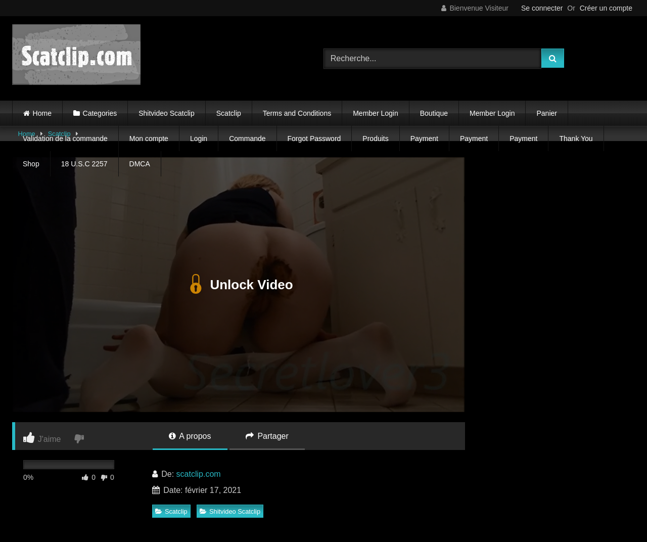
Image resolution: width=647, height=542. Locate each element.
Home (42, 113)
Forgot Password (314, 138)
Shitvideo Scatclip (166, 113)
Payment (424, 138)
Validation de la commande (65, 138)
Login (198, 138)
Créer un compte (606, 8)
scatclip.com (198, 474)
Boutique (434, 113)
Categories (100, 113)
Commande (247, 138)
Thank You (575, 138)
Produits (375, 138)
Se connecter (542, 8)
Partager (267, 436)
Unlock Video (238, 284)
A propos (190, 436)
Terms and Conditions (297, 113)
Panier (546, 113)
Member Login (375, 113)
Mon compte (148, 138)
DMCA (139, 164)
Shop (31, 164)
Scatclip (228, 113)
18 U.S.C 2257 (84, 164)
